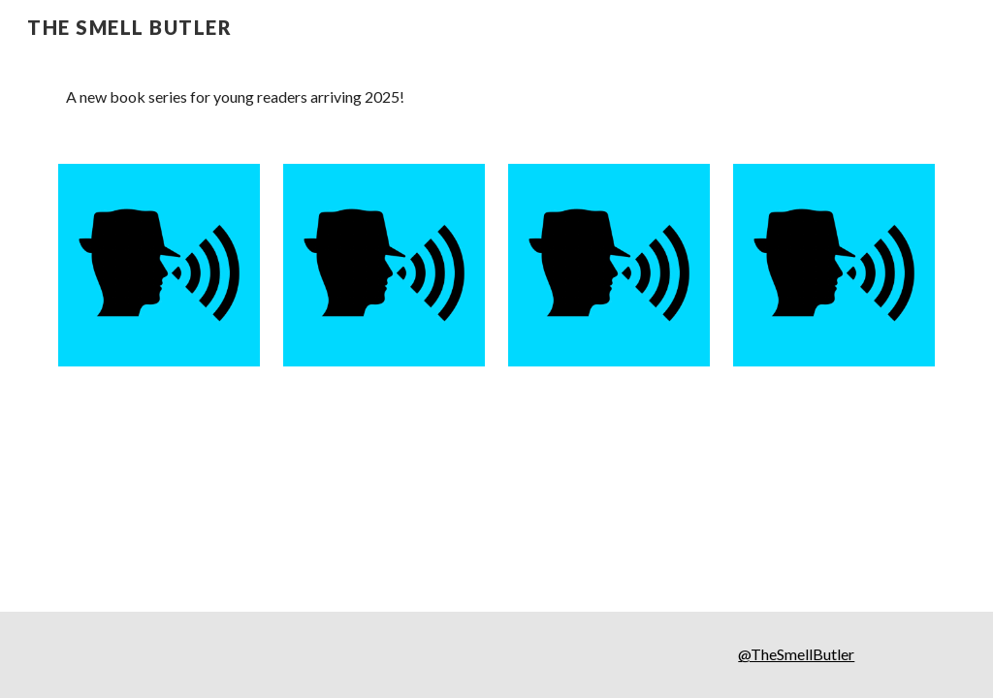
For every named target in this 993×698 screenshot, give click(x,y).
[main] (497, 97)
